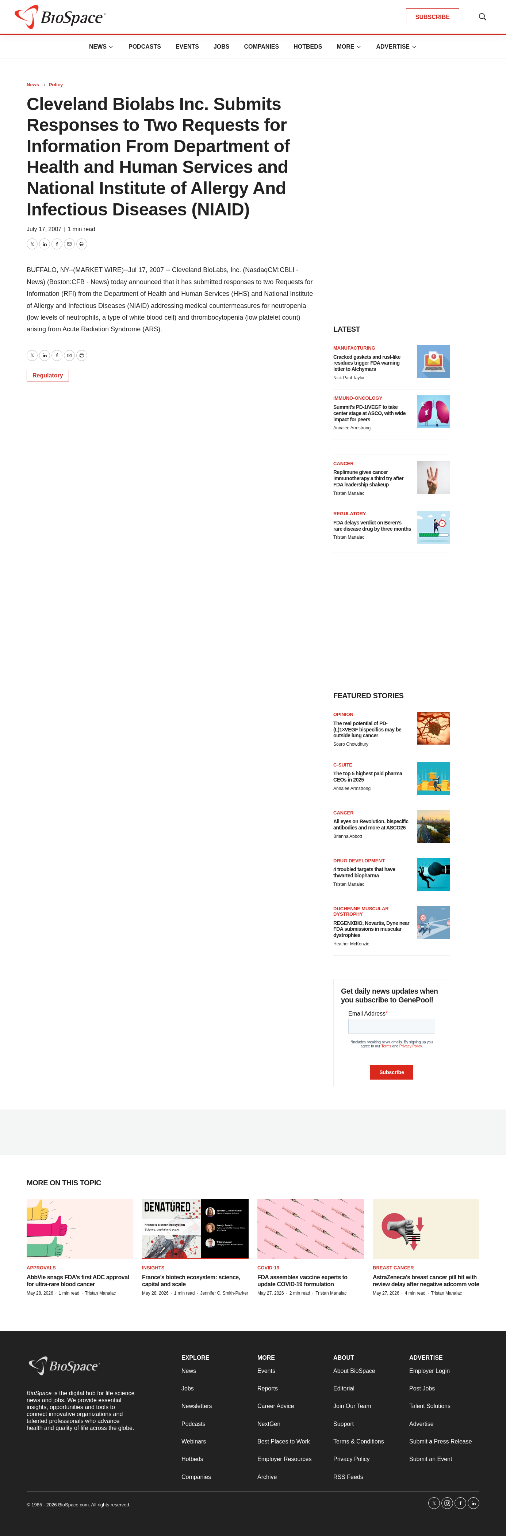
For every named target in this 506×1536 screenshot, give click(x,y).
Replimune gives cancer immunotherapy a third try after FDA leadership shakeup (368, 478)
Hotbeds (308, 47)
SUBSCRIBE (432, 17)
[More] (111, 47)
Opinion (343, 714)
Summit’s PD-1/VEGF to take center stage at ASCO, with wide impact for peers (369, 413)
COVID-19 (268, 1267)
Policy (56, 84)
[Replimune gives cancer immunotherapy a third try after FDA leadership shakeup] (433, 477)
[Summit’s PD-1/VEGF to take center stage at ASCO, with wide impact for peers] (433, 411)
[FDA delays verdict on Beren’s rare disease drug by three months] (433, 527)
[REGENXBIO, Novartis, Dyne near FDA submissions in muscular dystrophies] (433, 922)
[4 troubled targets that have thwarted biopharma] (433, 874)
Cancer (343, 463)
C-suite (342, 765)
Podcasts (145, 47)
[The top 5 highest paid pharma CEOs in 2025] (433, 778)
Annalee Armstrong (352, 427)
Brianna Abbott (347, 836)
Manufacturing (354, 348)
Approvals (41, 1267)
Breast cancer (393, 1267)
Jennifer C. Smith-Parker (224, 1293)
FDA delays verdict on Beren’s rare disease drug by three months (372, 526)
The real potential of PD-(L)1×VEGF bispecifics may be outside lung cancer (367, 729)
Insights (153, 1267)
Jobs (222, 47)
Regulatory (47, 375)
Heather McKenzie (351, 943)
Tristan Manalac (348, 493)
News (98, 47)
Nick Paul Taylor (349, 377)
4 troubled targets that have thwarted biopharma (364, 872)
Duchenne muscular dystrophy (361, 911)
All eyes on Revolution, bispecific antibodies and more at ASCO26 (371, 824)
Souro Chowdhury (350, 744)
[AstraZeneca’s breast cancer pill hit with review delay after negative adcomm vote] (426, 1229)
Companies (261, 47)
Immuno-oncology (357, 398)
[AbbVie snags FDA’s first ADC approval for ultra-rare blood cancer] (80, 1229)
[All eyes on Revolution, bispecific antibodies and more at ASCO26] (433, 826)
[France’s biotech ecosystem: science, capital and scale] (195, 1229)
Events (187, 47)
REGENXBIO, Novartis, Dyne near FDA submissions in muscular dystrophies (371, 929)
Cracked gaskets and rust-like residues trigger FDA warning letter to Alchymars (366, 363)
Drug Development (359, 860)
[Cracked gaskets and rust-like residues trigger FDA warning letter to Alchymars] (433, 361)
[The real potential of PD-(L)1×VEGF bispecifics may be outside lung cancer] (433, 728)
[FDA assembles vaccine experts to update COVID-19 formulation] (310, 1229)
